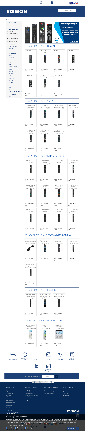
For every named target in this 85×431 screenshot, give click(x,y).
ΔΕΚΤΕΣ (10, 27)
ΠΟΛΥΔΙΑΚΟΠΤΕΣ (13, 67)
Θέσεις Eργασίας (9, 400)
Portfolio (26, 400)
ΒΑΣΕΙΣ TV (11, 78)
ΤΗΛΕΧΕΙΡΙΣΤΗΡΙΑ (17, 19)
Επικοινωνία (65, 390)
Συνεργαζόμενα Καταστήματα (31, 390)
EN (64, 3)
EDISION (11, 31)
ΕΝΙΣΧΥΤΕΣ (11, 48)
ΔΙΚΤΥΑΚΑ (11, 25)
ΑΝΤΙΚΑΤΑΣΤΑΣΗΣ (13, 35)
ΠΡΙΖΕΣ (10, 55)
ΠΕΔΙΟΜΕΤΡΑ (12, 69)
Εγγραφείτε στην (32, 376)
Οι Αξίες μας (8, 395)
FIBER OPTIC (12, 85)
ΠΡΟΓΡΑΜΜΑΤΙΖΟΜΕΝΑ (13, 38)
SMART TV (11, 40)
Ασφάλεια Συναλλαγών (49, 393)
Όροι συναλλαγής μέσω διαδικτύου (51, 390)
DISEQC (10, 64)
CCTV (10, 89)
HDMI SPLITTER (12, 71)
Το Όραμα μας (9, 391)
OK (78, 428)
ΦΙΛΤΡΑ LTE (12, 57)
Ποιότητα (8, 397)
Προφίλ (7, 390)
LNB (10, 62)
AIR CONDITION (13, 41)
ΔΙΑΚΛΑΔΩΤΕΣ (12, 53)
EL (62, 3)
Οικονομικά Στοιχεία (10, 402)
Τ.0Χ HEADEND (12, 94)
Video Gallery (8, 404)
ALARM (10, 87)
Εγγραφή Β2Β (66, 395)
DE (67, 3)
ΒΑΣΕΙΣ (10, 76)
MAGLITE (11, 96)
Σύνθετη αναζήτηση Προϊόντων (32, 395)
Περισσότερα (71, 428)
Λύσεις (26, 398)
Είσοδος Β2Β (65, 393)
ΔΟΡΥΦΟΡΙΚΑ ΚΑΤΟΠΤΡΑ (15, 60)
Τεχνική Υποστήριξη (29, 393)
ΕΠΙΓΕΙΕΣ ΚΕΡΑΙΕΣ (13, 46)
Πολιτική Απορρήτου (10, 398)
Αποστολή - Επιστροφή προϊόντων (51, 391)
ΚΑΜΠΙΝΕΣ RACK (13, 22)
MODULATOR (12, 44)
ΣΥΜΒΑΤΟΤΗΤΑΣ (13, 33)
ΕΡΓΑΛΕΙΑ (11, 82)
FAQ (64, 391)
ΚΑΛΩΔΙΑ (11, 51)
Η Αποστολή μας (9, 393)
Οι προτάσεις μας (28, 397)
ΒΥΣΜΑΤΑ (11, 80)
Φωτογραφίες (9, 405)
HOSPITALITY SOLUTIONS (15, 92)
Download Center (28, 391)
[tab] (14, 23)
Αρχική (9, 19)
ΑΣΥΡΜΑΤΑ (11, 73)
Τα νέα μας (8, 407)
